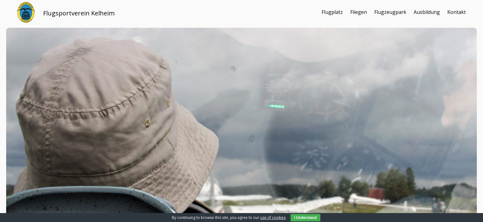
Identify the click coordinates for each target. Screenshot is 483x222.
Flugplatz (332, 12)
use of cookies (273, 217)
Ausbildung (427, 12)
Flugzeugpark (390, 12)
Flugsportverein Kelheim (79, 13)
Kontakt (456, 12)
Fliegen (358, 12)
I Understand (305, 218)
